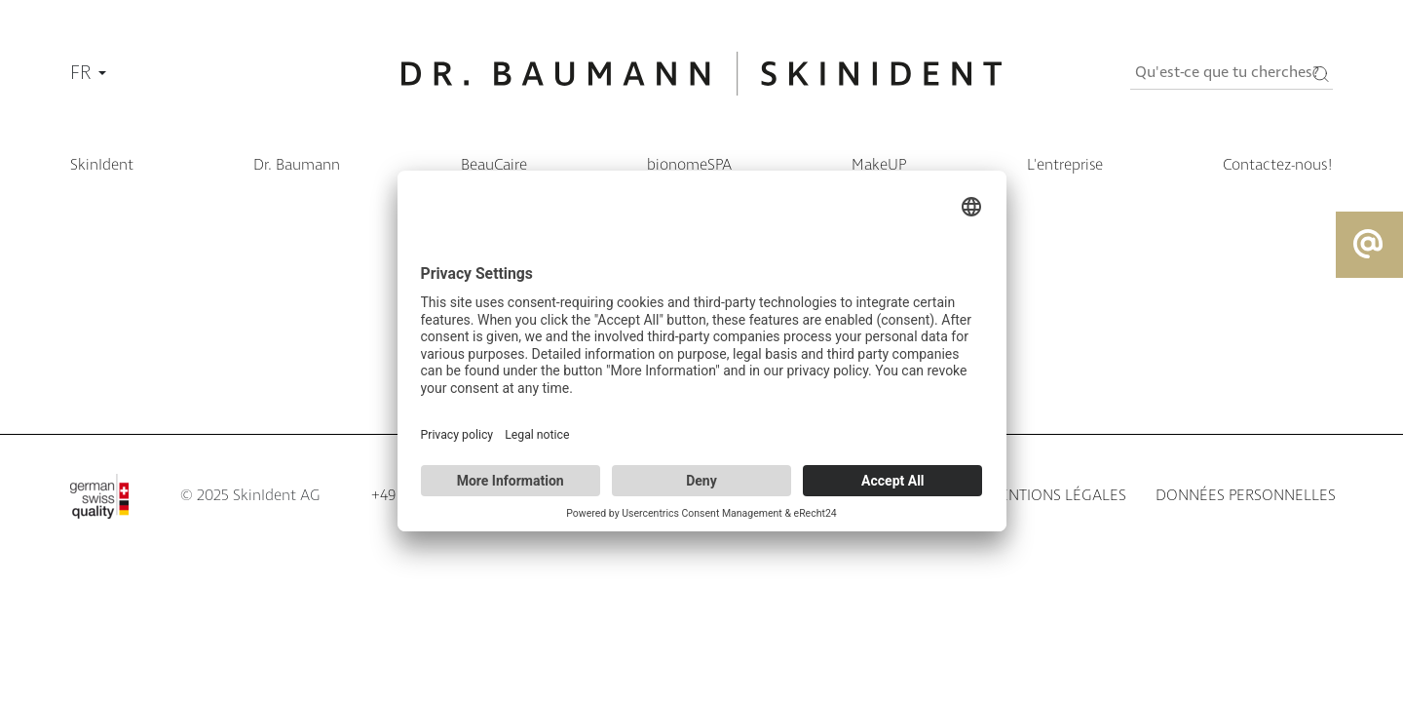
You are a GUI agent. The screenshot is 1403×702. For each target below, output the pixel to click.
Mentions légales (1056, 496)
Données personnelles (1246, 496)
